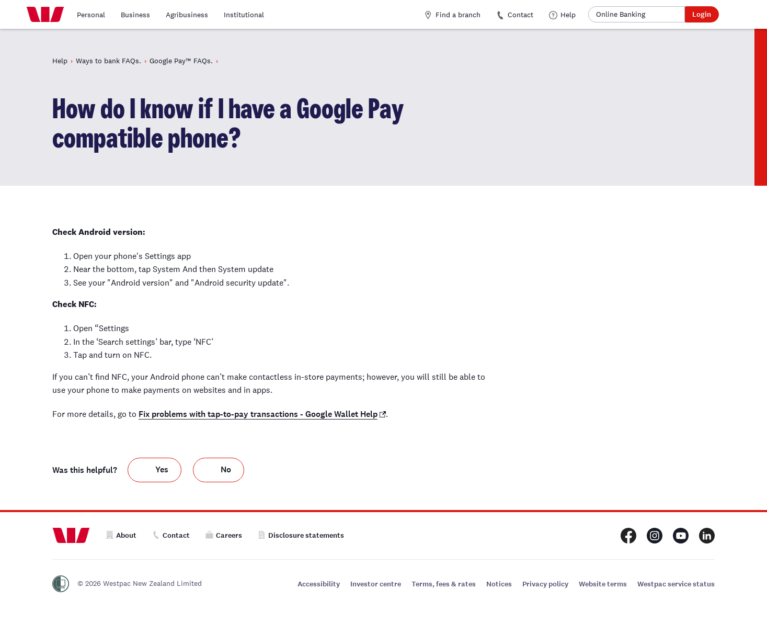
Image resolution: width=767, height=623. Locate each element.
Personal (91, 14)
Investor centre (375, 584)
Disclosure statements (301, 535)
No (226, 470)
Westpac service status (676, 584)
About (121, 535)
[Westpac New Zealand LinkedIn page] (707, 535)
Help (562, 14)
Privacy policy (545, 584)
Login (701, 14)
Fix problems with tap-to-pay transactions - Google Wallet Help (258, 414)
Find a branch (452, 14)
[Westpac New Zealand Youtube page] (681, 535)
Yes (161, 470)
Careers (223, 535)
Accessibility (318, 584)
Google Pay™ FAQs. (181, 60)
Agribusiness (187, 14)
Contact (514, 14)
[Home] (45, 14)
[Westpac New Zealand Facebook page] (628, 535)
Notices (499, 584)
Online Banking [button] (620, 14)
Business (135, 14)
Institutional (244, 14)
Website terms (603, 584)
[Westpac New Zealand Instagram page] (654, 535)
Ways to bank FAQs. (108, 60)
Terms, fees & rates (443, 584)
